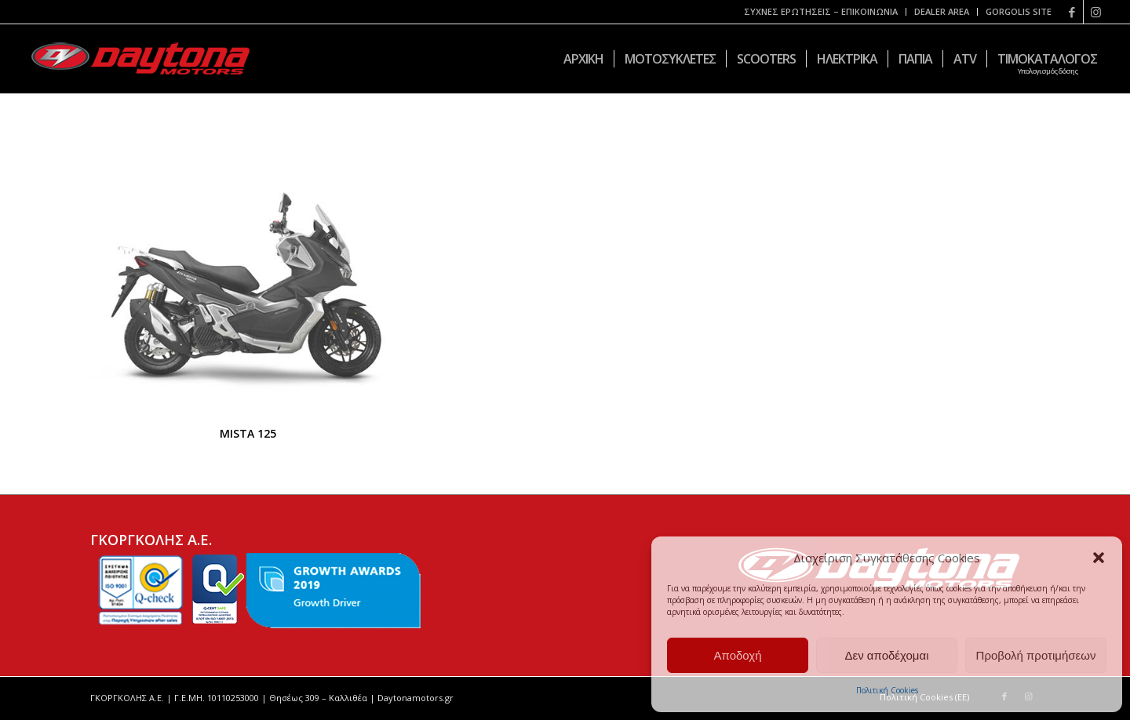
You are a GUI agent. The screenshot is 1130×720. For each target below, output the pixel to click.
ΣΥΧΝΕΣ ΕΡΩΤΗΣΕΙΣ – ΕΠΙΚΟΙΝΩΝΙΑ (821, 11)
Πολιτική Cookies (887, 690)
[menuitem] (821, 12)
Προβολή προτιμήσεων (1036, 655)
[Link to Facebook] (1071, 12)
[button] (1098, 557)
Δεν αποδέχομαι (886, 655)
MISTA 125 (248, 433)
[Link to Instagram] (1095, 12)
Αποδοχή (738, 655)
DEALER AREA (941, 11)
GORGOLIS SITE (1019, 11)
